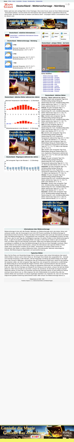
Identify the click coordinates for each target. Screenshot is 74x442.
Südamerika (39, 1)
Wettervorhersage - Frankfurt (51, 79)
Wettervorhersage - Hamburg (51, 81)
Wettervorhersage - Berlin (50, 76)
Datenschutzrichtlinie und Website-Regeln (43, 280)
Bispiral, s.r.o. (29, 280)
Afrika (9, 1)
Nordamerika (31, 1)
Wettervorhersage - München (51, 87)
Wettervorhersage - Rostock (51, 91)
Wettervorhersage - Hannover (51, 82)
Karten (65, 33)
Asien (13, 1)
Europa (25, 1)
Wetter (55, 36)
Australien (19, 1)
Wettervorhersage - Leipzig (51, 86)
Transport (56, 33)
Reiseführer (63, 39)
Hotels (46, 33)
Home (5, 1)
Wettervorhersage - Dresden (51, 77)
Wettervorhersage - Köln (50, 84)
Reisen (46, 36)
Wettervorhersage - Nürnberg (51, 89)
